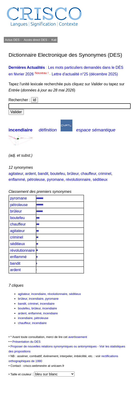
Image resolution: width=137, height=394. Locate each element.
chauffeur (88, 174)
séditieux (100, 180)
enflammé (16, 180)
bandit (43, 174)
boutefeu (57, 174)
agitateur (15, 174)
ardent (30, 174)
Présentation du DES (26, 341)
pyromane (55, 180)
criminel (104, 174)
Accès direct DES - (36, 40)
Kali (53, 40)
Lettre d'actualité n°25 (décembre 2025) (85, 74)
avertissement (77, 337)
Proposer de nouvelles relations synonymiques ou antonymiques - (54, 346)
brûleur (73, 174)
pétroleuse (36, 180)
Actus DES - (13, 40)
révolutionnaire (78, 180)
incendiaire (20, 129)
